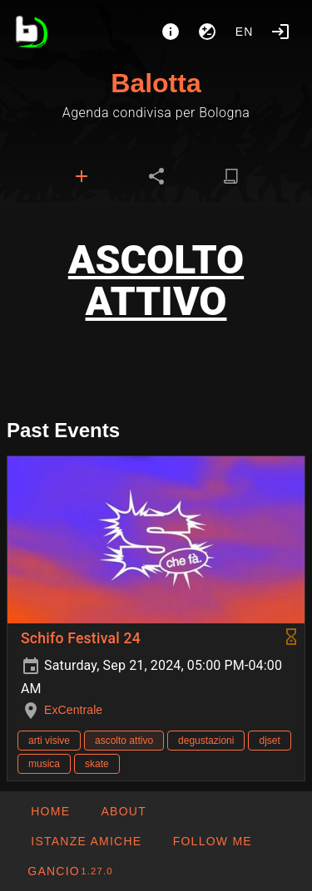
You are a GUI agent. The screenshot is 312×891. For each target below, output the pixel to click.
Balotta (156, 83)
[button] (86, 841)
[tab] (81, 176)
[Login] (280, 31)
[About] (170, 31)
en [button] (244, 31)
